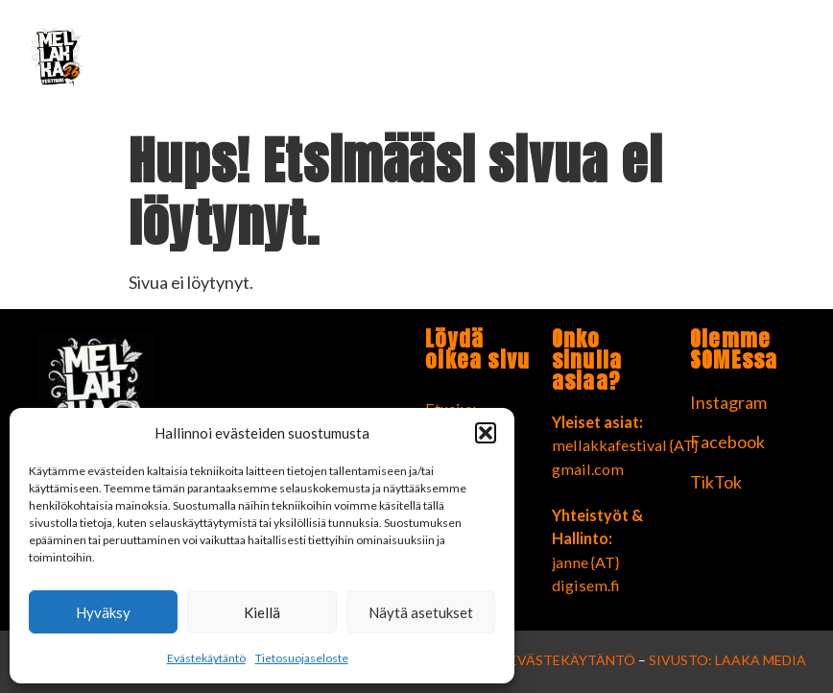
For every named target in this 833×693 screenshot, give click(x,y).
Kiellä (262, 612)
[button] (485, 432)
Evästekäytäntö (206, 658)
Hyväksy (103, 612)
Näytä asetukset (421, 612)
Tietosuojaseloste (301, 658)
